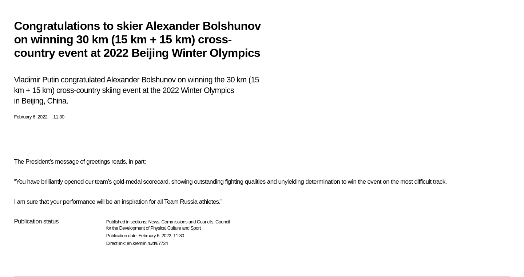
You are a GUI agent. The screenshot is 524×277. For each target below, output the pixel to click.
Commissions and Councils (187, 222)
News (153, 222)
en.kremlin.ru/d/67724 (147, 243)
